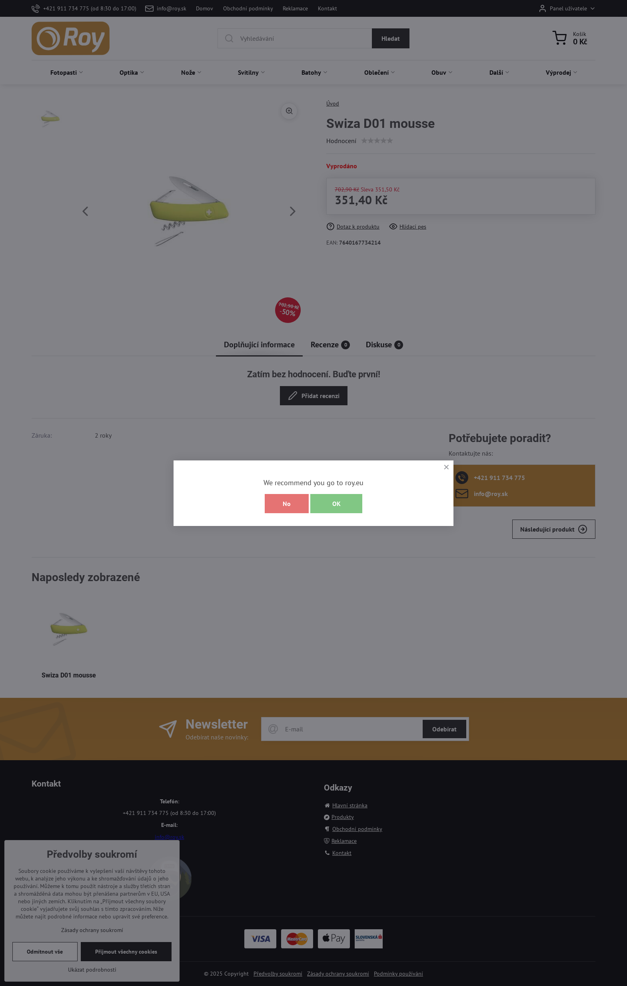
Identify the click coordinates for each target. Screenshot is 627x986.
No (287, 504)
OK (336, 504)
